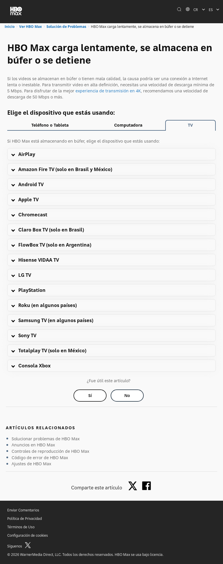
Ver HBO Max (30, 26)
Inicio (10, 26)
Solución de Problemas (66, 26)
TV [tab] (190, 125)
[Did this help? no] (127, 395)
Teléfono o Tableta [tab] (50, 125)
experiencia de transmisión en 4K (108, 91)
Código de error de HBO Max (40, 457)
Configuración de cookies (27, 535)
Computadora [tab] (128, 125)
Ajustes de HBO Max (31, 463)
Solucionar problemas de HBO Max (46, 438)
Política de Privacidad (24, 518)
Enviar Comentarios (23, 510)
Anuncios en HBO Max (33, 445)
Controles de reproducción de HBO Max (50, 451)
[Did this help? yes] (90, 395)
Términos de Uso (21, 527)
